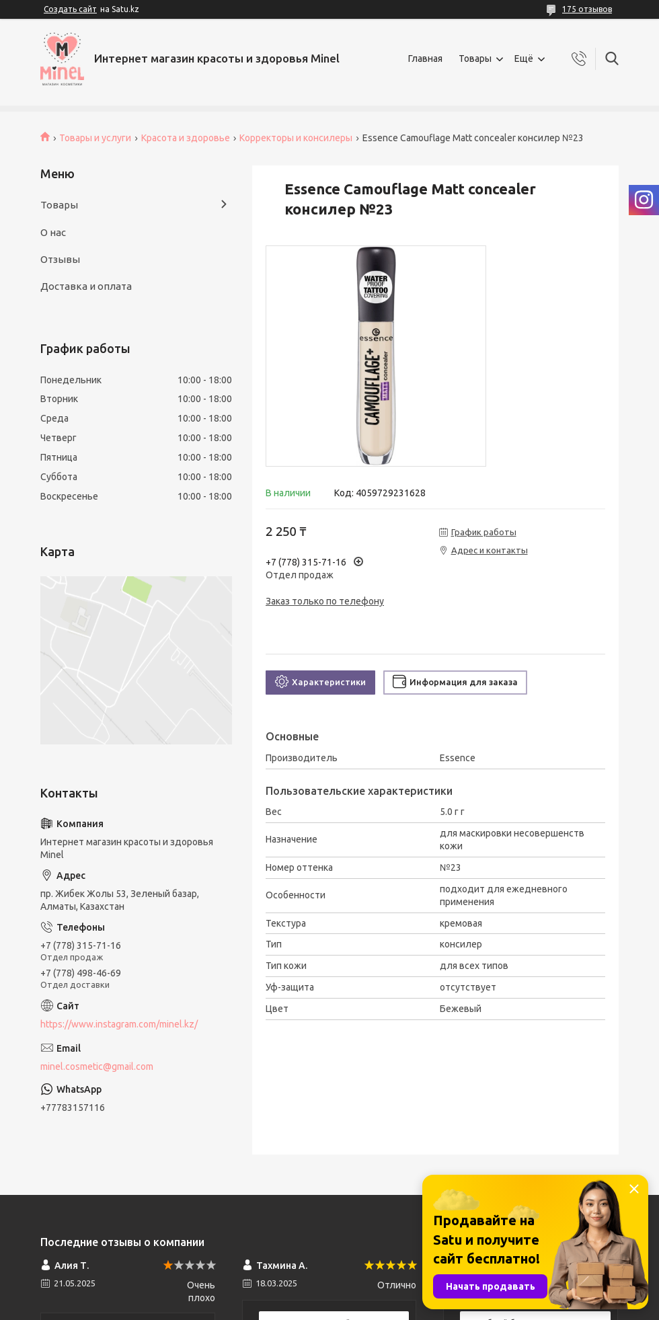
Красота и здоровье (185, 137)
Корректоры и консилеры (295, 137)
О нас (53, 232)
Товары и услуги (95, 137)
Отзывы (60, 259)
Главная (425, 58)
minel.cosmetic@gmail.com (96, 1066)
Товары (475, 58)
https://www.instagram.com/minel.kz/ (119, 1024)
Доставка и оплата (86, 286)
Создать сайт (70, 9)
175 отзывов (587, 9)
